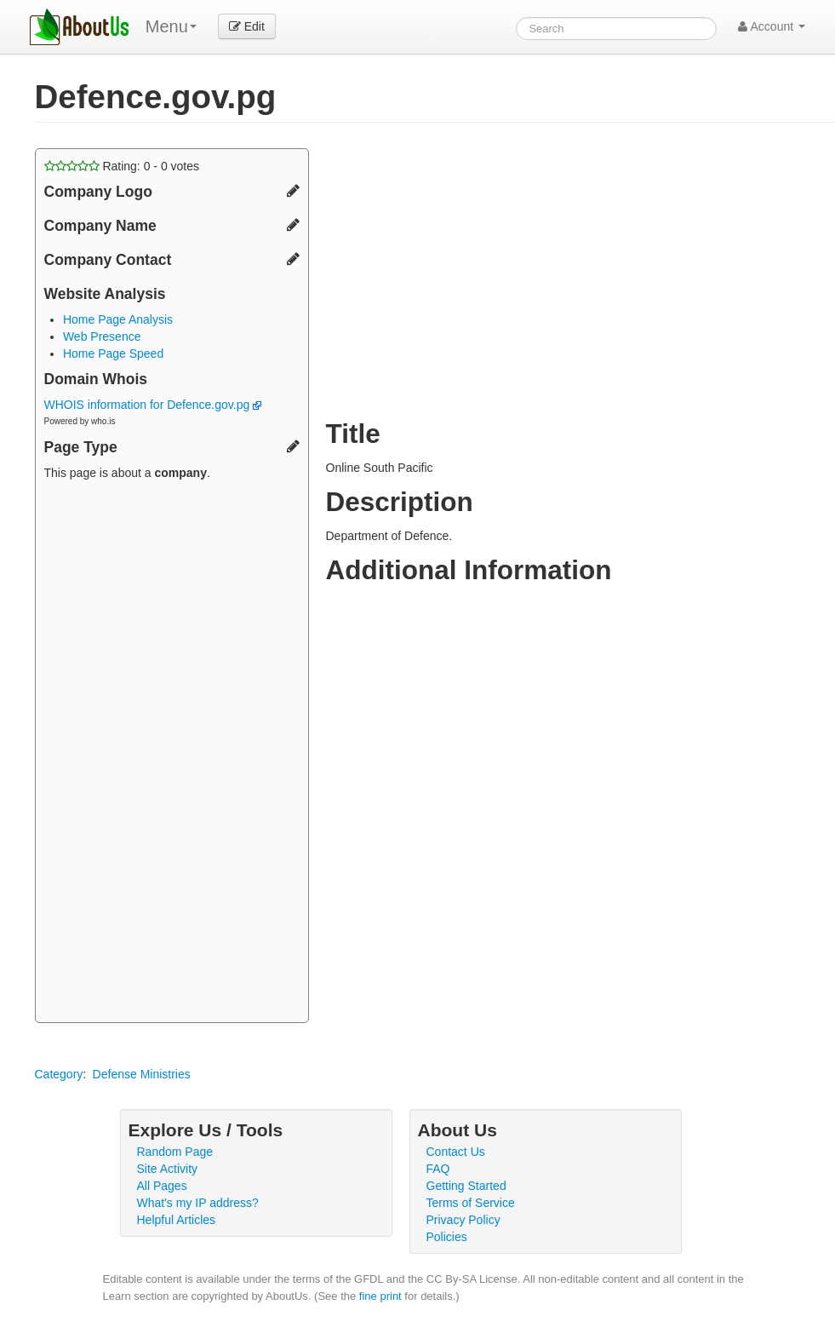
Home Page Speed (113, 353)
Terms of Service (470, 1203)
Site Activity (167, 1168)
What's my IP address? (198, 1203)
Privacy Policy (463, 1220)
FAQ (438, 1168)
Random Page (175, 1151)
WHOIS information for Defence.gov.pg (153, 404)
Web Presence (102, 336)
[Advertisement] (172, 753)
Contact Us (455, 1151)
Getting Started (466, 1186)
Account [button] (771, 26)
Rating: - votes (122, 166)
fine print (380, 1296)
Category (59, 1074)
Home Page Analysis (118, 319)
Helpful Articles (176, 1220)
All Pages (162, 1186)
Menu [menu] (171, 26)
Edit (247, 26)
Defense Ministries (142, 1074)
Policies (446, 1237)
